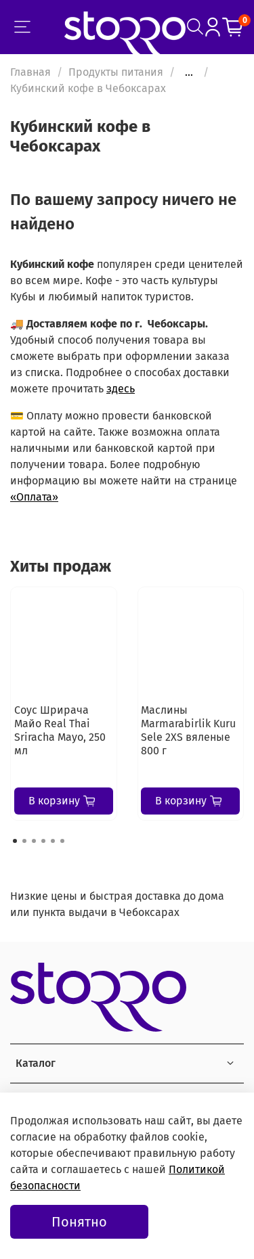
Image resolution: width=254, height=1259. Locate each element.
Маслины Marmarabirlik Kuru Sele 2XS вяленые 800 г (188, 730)
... (189, 72)
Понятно (79, 1222)
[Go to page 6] (62, 841)
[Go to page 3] (34, 841)
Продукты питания (115, 72)
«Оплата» (34, 496)
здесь (120, 388)
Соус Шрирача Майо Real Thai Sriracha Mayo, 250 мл (60, 730)
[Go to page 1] (15, 841)
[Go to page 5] (53, 841)
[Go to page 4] (43, 841)
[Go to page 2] (24, 841)
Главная (30, 72)
